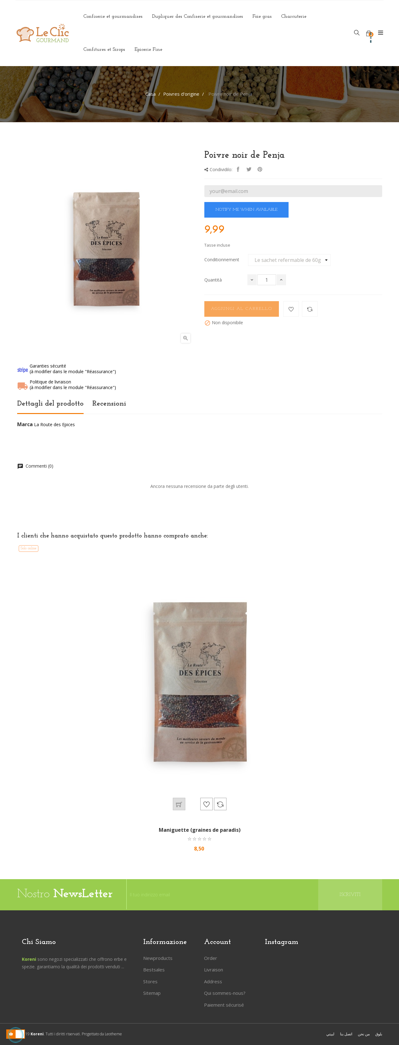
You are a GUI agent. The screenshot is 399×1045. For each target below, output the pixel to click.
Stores (150, 981)
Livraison (213, 969)
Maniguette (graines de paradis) (200, 829)
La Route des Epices (54, 424)
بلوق (378, 1034)
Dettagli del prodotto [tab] (50, 403)
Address (213, 981)
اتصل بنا (346, 1034)
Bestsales (154, 969)
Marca (25, 424)
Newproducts (158, 958)
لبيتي (330, 1034)
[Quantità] (266, 279)
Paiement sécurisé (224, 1005)
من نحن (364, 1034)
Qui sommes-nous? (225, 993)
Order (210, 958)
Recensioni (109, 403)
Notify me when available (246, 209)
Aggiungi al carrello (241, 308)
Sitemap (152, 993)
